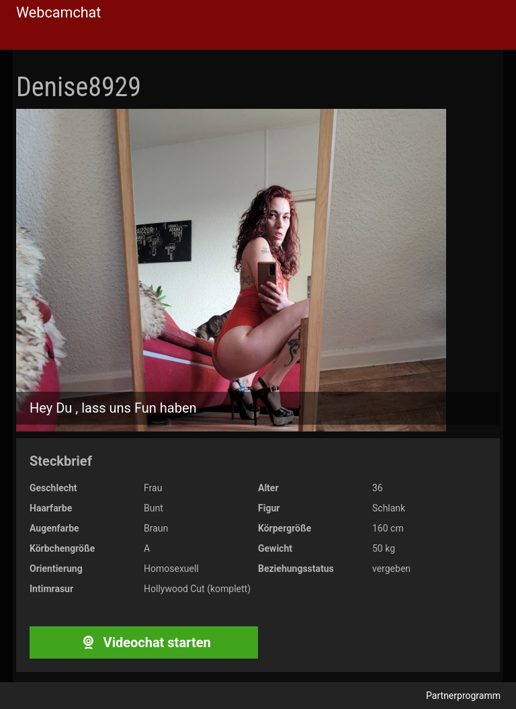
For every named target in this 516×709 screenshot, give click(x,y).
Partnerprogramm (463, 695)
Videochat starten (143, 642)
